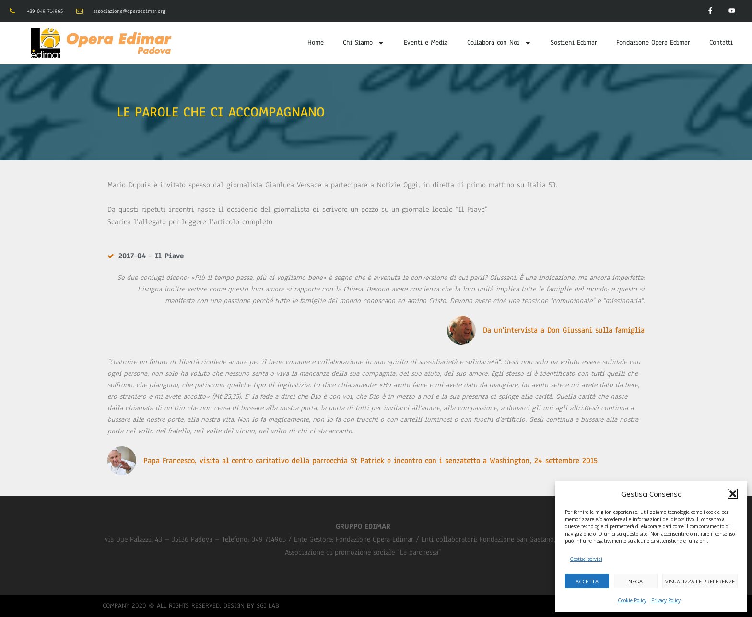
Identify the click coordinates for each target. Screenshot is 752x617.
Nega (635, 581)
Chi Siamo (364, 43)
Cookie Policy (632, 600)
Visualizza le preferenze (700, 581)
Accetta (587, 581)
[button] (733, 494)
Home (315, 42)
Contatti (721, 42)
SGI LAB (268, 605)
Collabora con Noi (499, 43)
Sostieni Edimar (574, 42)
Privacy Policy (666, 600)
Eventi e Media (426, 42)
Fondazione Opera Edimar (653, 42)
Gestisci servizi (586, 559)
